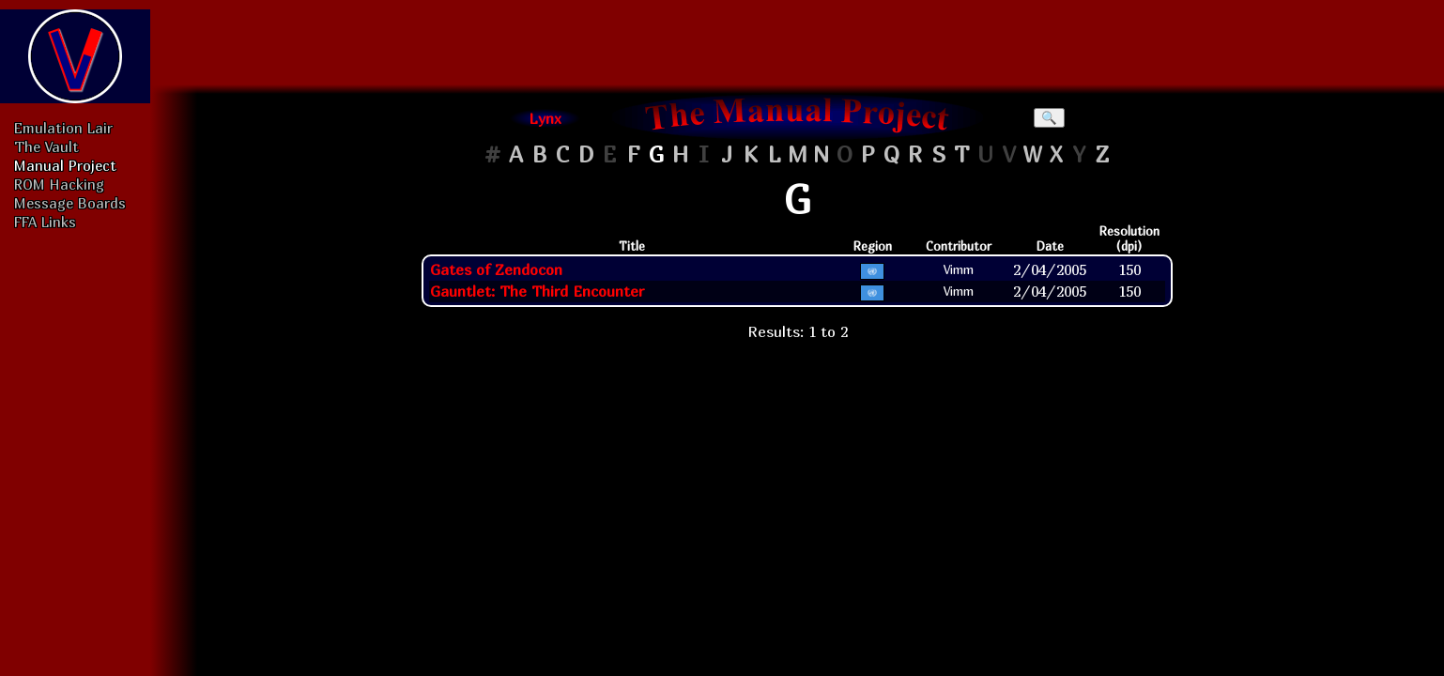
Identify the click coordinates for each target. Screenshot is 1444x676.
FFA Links (45, 221)
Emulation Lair (63, 127)
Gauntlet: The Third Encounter (537, 291)
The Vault (46, 146)
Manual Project (65, 165)
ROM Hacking (59, 184)
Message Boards (70, 202)
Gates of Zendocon (496, 269)
